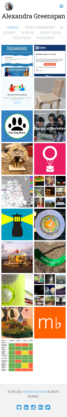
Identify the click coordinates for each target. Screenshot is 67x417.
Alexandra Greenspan (34, 391)
